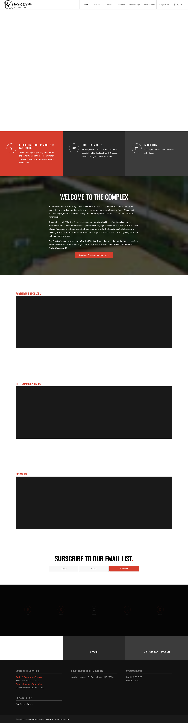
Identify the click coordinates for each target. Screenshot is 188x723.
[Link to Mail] (182, 4)
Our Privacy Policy (24, 704)
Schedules (150, 145)
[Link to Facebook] (174, 4)
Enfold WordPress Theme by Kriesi (57, 719)
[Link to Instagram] (178, 4)
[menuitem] (85, 4)
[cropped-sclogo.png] (18, 4)
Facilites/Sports (92, 145)
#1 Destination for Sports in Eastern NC (36, 146)
